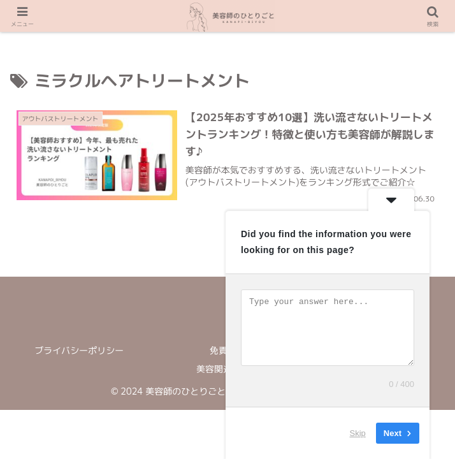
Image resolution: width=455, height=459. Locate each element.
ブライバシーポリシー (79, 350)
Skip (358, 433)
